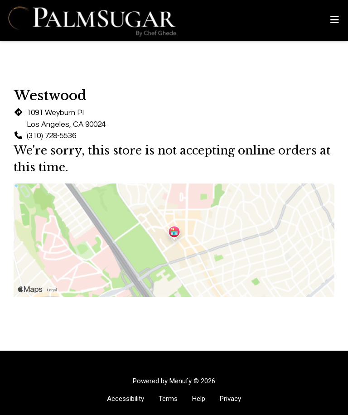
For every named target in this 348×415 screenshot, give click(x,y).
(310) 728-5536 (51, 136)
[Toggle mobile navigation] (334, 20)
